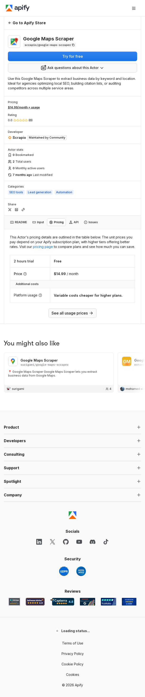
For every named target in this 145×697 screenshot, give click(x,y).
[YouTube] (79, 554)
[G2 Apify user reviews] (87, 614)
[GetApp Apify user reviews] (14, 614)
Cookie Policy (72, 676)
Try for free (72, 56)
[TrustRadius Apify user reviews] (108, 614)
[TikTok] (106, 554)
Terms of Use (72, 655)
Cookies (72, 687)
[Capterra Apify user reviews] (62, 614)
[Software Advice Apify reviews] (35, 614)
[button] (72, 439)
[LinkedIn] (39, 554)
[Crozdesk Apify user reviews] (129, 614)
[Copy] (49, 45)
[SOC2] (81, 583)
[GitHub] (66, 554)
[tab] (18, 222)
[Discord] (92, 554)
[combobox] (72, 68)
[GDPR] (64, 583)
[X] (52, 554)
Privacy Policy (73, 666)
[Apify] (18, 8)
